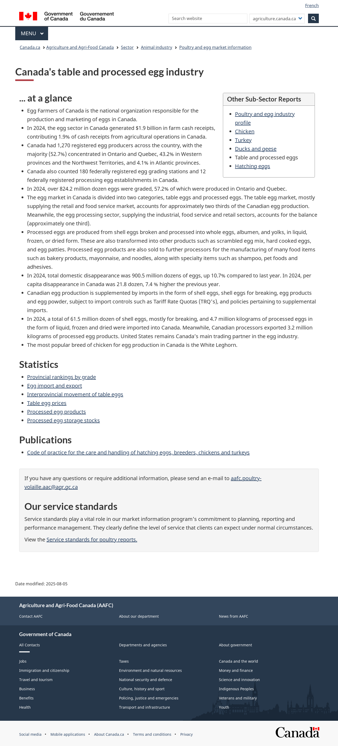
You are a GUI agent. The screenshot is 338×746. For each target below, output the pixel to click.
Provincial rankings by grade (61, 376)
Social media (30, 734)
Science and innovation (239, 679)
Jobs (23, 661)
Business (27, 688)
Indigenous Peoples (236, 688)
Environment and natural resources (150, 670)
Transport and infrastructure (144, 707)
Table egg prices (46, 403)
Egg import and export (54, 385)
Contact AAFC (31, 616)
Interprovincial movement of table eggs (75, 394)
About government (235, 644)
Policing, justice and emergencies (148, 698)
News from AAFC (233, 616)
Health (25, 707)
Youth (224, 707)
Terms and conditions (152, 734)
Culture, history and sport (142, 688)
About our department (139, 616)
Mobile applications (67, 734)
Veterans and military (238, 698)
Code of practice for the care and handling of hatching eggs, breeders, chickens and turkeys (138, 452)
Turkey (243, 140)
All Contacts (29, 644)
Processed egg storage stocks (63, 420)
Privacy (186, 734)
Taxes (124, 661)
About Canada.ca (109, 734)
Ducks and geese (255, 148)
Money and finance (236, 670)
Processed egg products (56, 411)
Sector (127, 47)
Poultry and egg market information (215, 47)
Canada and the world (238, 661)
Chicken (244, 131)
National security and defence (145, 679)
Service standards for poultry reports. (92, 539)
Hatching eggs (252, 166)
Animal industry (156, 47)
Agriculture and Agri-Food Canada (80, 47)
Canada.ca (30, 47)
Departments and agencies (143, 644)
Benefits (26, 698)
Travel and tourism (36, 679)
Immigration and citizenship (44, 670)
